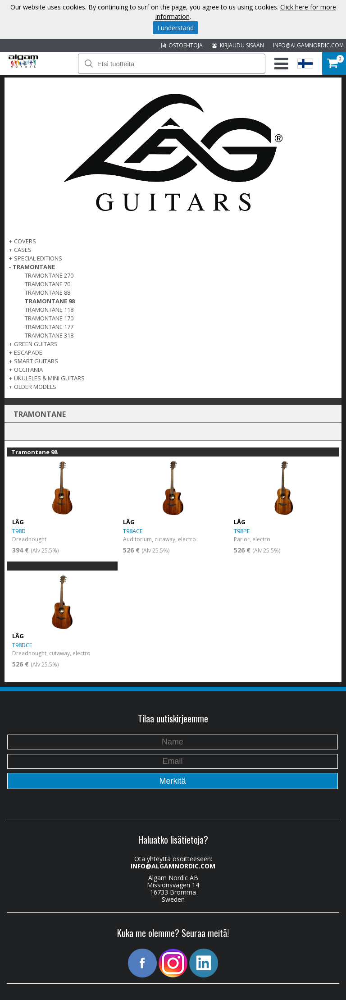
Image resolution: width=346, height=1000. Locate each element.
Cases (23, 250)
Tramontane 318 (49, 335)
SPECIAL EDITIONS (38, 258)
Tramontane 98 (50, 301)
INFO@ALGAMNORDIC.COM (308, 45)
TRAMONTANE (34, 267)
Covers (25, 241)
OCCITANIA (28, 369)
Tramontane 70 (47, 284)
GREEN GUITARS (36, 344)
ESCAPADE (28, 352)
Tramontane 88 (47, 292)
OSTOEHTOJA (182, 45)
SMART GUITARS (36, 361)
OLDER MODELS (35, 387)
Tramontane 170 (49, 318)
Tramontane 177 (49, 327)
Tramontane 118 (49, 310)
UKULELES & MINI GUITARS (49, 378)
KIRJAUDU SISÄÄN (238, 45)
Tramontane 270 (49, 275)
